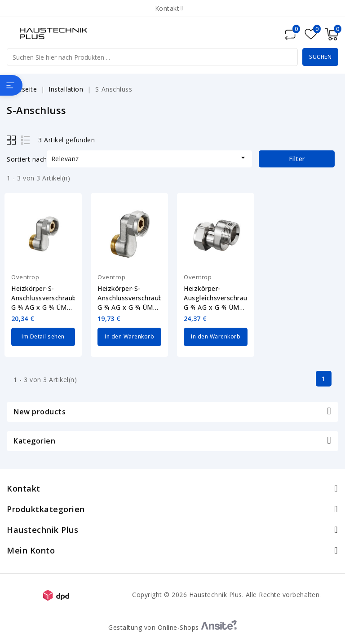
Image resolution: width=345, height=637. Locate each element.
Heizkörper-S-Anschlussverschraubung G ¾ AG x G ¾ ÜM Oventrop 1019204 (43, 298)
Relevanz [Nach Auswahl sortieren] (149, 158)
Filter (297, 158)
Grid (12, 139)
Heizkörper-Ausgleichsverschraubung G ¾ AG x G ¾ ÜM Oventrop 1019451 (216, 298)
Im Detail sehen (43, 336)
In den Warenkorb (129, 336)
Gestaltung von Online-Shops (172, 627)
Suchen (320, 57)
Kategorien (34, 440)
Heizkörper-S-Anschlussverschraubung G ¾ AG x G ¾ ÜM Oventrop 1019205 (129, 298)
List (25, 139)
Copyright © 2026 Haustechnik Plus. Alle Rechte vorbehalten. (226, 594)
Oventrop (25, 277)
